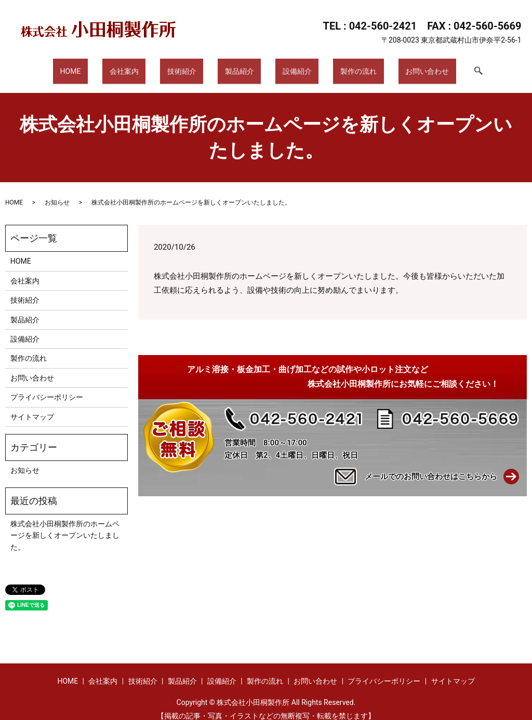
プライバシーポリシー (46, 387)
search (439, 67)
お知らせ (57, 192)
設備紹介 (286, 66)
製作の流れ (336, 66)
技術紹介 (192, 66)
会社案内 (146, 66)
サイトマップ (32, 406)
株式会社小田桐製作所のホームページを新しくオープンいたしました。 (64, 525)
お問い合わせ (394, 66)
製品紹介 (239, 66)
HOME (104, 66)
